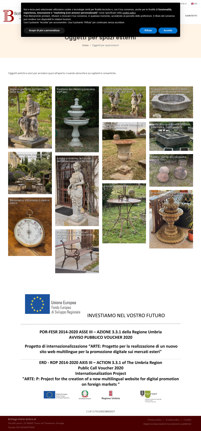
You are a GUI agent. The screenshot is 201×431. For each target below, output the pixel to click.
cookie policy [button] (128, 12)
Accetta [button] (168, 30)
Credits (187, 419)
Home (85, 45)
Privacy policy (155, 419)
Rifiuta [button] (148, 30)
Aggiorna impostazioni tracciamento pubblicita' (167, 423)
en (194, 3)
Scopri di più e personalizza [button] (44, 30)
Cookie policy (172, 419)
